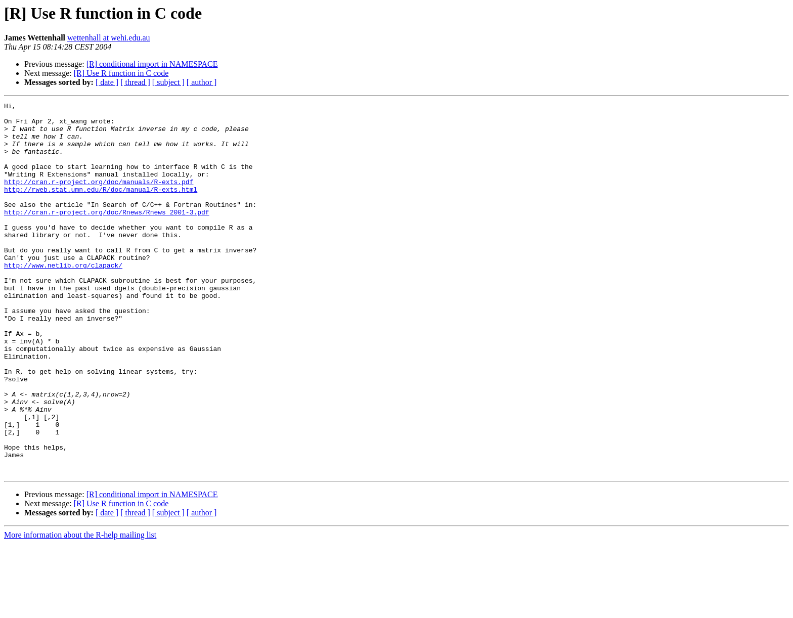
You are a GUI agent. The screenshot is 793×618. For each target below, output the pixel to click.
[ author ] (202, 82)
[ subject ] (168, 82)
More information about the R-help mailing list (80, 609)
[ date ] (107, 82)
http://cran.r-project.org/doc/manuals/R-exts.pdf (98, 198)
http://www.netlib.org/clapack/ (63, 298)
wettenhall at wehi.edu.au (108, 37)
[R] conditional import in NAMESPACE (152, 64)
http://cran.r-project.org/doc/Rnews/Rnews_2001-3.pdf (106, 234)
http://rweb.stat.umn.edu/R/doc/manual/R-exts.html (100, 207)
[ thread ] (135, 82)
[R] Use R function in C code (121, 73)
